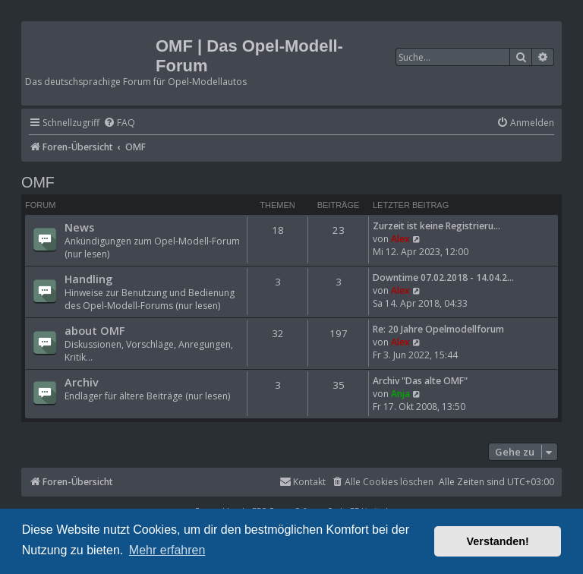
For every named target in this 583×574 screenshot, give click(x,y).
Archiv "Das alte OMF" (420, 380)
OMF (38, 182)
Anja (400, 393)
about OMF (94, 330)
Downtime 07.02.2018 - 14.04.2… (443, 277)
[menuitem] (119, 123)
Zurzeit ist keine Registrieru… (436, 225)
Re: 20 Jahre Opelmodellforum (438, 329)
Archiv (82, 382)
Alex (400, 238)
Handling (88, 278)
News (79, 227)
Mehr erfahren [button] (167, 550)
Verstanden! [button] (498, 541)
